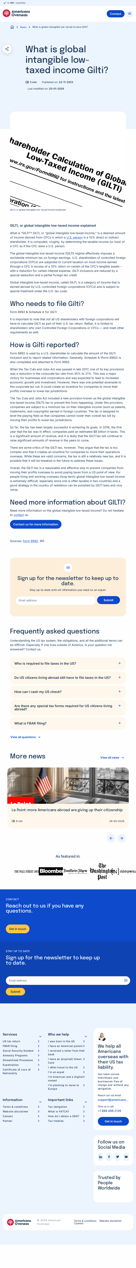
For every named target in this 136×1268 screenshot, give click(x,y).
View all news (108, 757)
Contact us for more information (35, 524)
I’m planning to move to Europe (63, 1087)
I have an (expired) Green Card (64, 1061)
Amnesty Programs (15, 1056)
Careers (8, 1117)
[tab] (68, 663)
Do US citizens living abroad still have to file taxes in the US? (62, 678)
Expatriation (11, 1065)
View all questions (23, 737)
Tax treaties (56, 1121)
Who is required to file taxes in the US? (45, 663)
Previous (111, 838)
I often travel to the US (63, 1068)
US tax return (11, 1042)
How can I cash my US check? (38, 692)
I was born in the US (61, 1042)
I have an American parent (65, 1046)
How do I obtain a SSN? (63, 1117)
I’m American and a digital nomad (65, 1079)
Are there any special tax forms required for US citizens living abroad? (63, 707)
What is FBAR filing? (30, 723)
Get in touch (17, 929)
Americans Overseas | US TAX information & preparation (16, 13)
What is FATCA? (58, 1112)
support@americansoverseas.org (113, 1101)
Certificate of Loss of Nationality (17, 1072)
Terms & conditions (15, 1107)
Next (121, 838)
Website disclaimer (15, 1112)
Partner (7, 1121)
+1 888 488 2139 (109, 1112)
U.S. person (75, 237)
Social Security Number (18, 1051)
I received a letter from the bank (65, 1053)
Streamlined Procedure (18, 1061)
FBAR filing (10, 1046)
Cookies (78, 1224)
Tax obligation (57, 1107)
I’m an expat (56, 1072)
